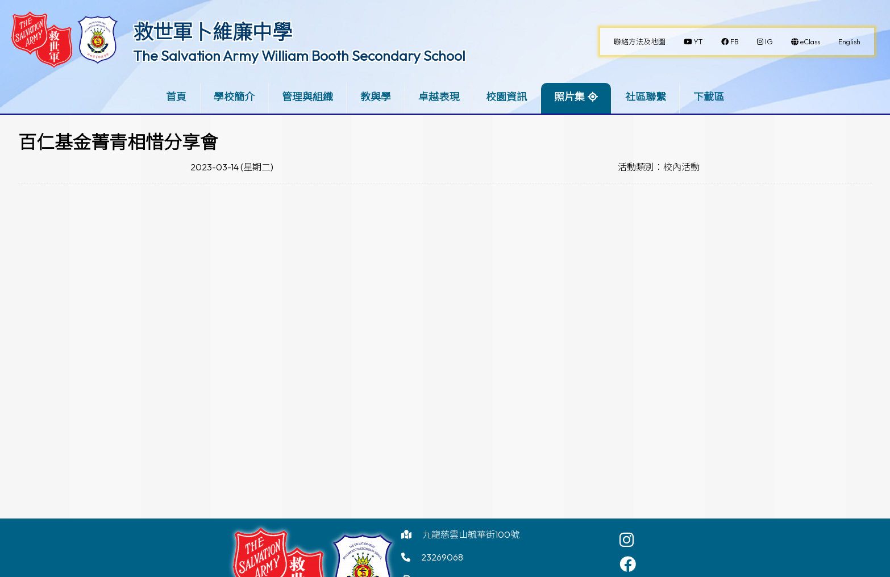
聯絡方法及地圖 (640, 41)
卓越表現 (438, 96)
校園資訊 (506, 96)
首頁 (176, 96)
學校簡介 (234, 96)
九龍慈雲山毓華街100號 (470, 534)
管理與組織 (307, 96)
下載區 (708, 96)
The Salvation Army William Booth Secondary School (299, 56)
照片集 (569, 96)
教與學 (375, 96)
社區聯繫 (645, 96)
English (849, 41)
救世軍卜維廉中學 (212, 31)
